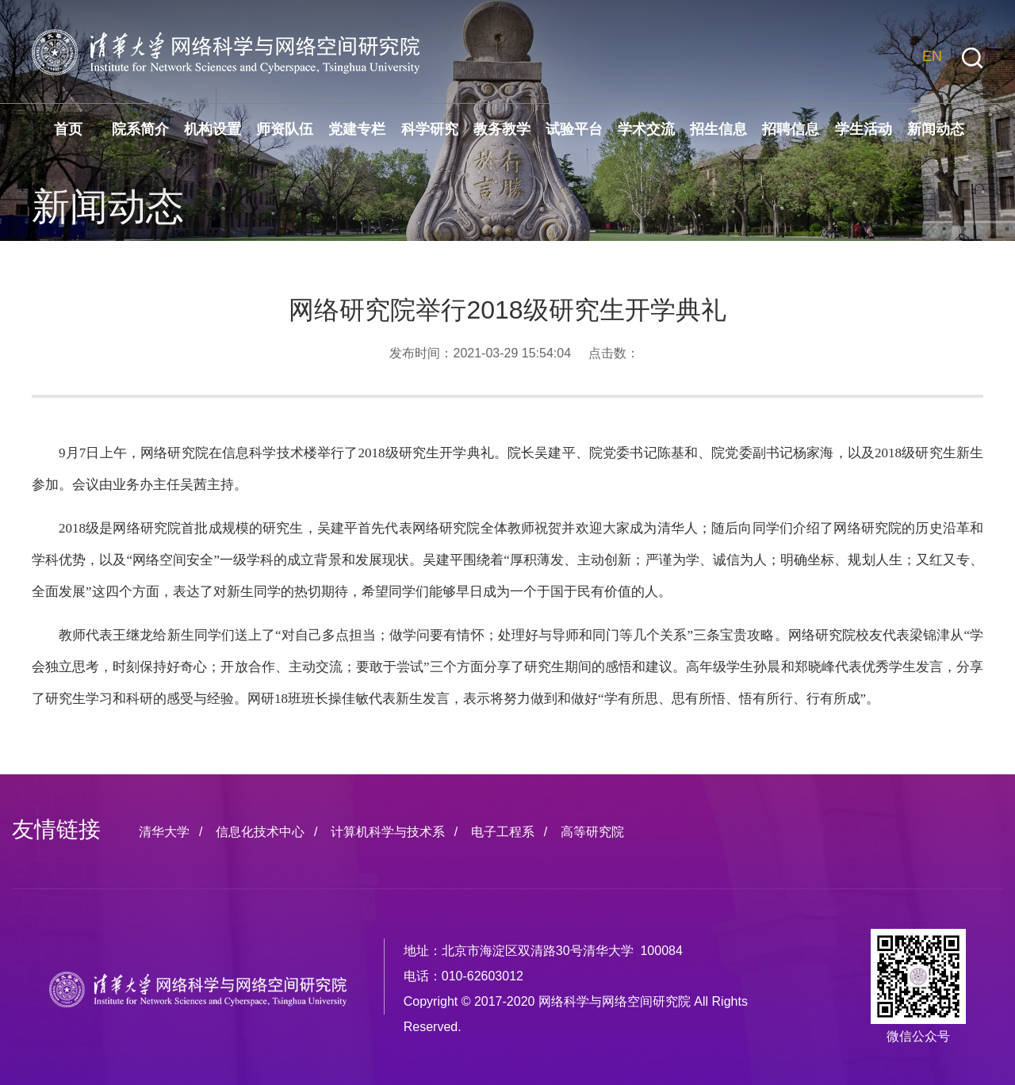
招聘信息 (790, 129)
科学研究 (429, 129)
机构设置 (212, 129)
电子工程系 (502, 832)
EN (932, 56)
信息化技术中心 (260, 832)
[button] (972, 58)
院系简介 (140, 129)
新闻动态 (935, 129)
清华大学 (164, 832)
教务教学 (501, 129)
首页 (68, 129)
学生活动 (863, 129)
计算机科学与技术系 (388, 832)
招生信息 (718, 129)
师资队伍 (284, 129)
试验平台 (574, 129)
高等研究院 (592, 832)
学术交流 (646, 129)
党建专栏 (356, 129)
